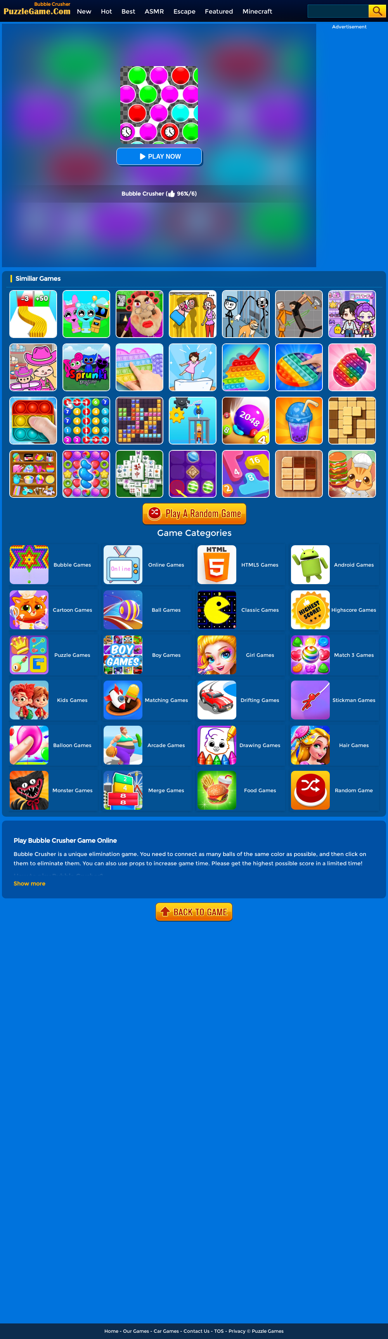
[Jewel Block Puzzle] (139, 400)
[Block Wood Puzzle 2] (352, 400)
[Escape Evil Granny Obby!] (139, 293)
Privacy (237, 1331)
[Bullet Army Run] (33, 293)
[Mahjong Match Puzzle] (139, 453)
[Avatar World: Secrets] (352, 293)
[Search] (338, 11)
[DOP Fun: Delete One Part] (193, 293)
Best (128, 11)
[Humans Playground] (299, 293)
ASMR (154, 11)
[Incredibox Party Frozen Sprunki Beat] (86, 293)
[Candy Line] (193, 453)
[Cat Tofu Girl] (193, 346)
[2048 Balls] (246, 400)
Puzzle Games (268, 1331)
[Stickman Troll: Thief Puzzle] (246, 293)
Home (111, 1331)
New (84, 11)
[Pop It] (299, 346)
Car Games (166, 1331)
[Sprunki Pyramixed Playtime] (86, 346)
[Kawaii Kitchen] (352, 453)
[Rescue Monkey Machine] (193, 400)
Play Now (159, 156)
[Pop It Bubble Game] (246, 346)
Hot (106, 11)
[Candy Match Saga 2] (86, 453)
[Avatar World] (33, 346)
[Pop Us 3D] (352, 346)
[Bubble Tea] (299, 400)
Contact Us (197, 1331)
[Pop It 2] (33, 400)
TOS (219, 1331)
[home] (37, 11)
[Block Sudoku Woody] (299, 453)
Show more (29, 883)
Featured (219, 11)
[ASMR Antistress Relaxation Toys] (33, 453)
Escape (184, 11)
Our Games (136, 1331)
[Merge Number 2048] (246, 453)
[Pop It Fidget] (139, 346)
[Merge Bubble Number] (86, 400)
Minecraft (257, 11)
